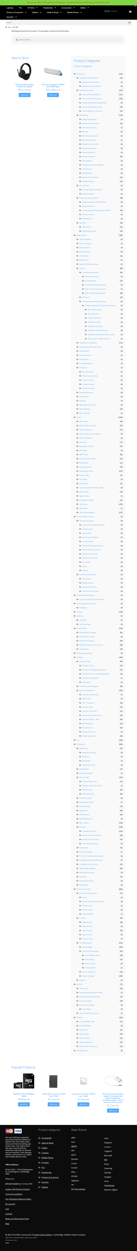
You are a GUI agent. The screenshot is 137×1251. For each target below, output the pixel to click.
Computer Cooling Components (94, 670)
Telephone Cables (94, 322)
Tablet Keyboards (85, 1042)
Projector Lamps (88, 384)
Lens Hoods (86, 562)
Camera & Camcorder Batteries (93, 525)
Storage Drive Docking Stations (90, 860)
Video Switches (84, 413)
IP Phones (86, 297)
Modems (85, 132)
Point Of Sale (84, 185)
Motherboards (87, 723)
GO (129, 22)
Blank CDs (85, 757)
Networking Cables (86, 471)
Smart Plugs (86, 1009)
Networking (83, 115)
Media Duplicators (85, 819)
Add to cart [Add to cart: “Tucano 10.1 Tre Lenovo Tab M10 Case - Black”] (83, 1104)
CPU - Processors (88, 703)
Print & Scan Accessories (88, 893)
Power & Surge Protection (88, 198)
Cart (7, 1209)
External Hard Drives (89, 781)
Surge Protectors (88, 206)
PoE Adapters (87, 161)
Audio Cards (86, 699)
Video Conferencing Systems (95, 293)
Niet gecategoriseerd (84, 653)
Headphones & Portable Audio (90, 347)
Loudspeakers (84, 351)
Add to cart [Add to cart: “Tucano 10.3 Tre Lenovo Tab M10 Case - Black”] (53, 1104)
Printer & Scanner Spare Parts (93, 901)
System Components (87, 690)
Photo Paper (89, 959)
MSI (105, 1159)
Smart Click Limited (42, 1234)
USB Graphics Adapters (87, 868)
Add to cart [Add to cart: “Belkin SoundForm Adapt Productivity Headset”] (24, 95)
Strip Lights (86, 682)
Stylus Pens (83, 1030)
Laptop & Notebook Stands (92, 107)
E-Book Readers (85, 1026)
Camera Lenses (87, 541)
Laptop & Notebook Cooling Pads (94, 103)
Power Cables (84, 475)
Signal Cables (84, 496)
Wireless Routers (88, 181)
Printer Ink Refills (88, 972)
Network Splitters (88, 152)
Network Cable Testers (90, 144)
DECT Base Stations (95, 310)
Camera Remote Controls (91, 550)
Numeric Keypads (85, 852)
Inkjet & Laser (87, 922)
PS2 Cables (83, 479)
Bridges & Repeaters (89, 119)
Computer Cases (88, 665)
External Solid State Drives (92, 786)
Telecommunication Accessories (94, 301)
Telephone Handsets (95, 326)
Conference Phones (92, 276)
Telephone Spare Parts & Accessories (101, 334)
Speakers (82, 401)
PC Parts (31, 8)
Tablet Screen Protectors (88, 1046)
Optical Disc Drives (89, 732)
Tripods (85, 570)
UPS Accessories (88, 214)
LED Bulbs (83, 620)
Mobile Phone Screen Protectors (91, 645)
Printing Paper (90, 968)
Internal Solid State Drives (91, 715)
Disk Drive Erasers (85, 798)
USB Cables (83, 504)
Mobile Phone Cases (86, 641)
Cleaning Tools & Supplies (88, 78)
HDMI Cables (84, 454)
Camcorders (86, 579)
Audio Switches (84, 252)
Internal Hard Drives (89, 711)
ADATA (74, 1146)
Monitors (82, 827)
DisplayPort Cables (86, 446)
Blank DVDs (86, 761)
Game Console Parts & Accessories (91, 599)
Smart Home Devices (87, 1005)
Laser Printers (87, 935)
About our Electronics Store (17, 1218)
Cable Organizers (85, 430)
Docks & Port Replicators (91, 94)
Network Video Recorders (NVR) (90, 992)
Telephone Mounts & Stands (98, 330)
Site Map (7, 1243)
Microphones (84, 359)
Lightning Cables (85, 467)
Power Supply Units (89, 736)
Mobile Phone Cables (87, 637)
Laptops (10, 8)
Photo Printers (87, 939)
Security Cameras (85, 1001)
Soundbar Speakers (86, 392)
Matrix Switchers (85, 355)
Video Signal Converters (88, 405)
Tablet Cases (84, 1034)
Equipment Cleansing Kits (91, 86)
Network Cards (87, 728)
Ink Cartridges (87, 947)
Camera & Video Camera (85, 517)
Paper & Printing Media (90, 951)
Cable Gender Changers (87, 425)
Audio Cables (84, 421)
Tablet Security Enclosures (89, 1013)
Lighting (80, 616)
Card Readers (84, 769)
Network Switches (88, 156)
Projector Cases (88, 380)
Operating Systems (89, 231)
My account (10, 1204)
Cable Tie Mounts (85, 438)
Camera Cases (87, 529)
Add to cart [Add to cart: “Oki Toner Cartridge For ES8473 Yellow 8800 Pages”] (53, 95)
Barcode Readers (88, 194)
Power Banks (84, 649)
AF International (78, 1189)
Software (82, 223)
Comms (82, 268)
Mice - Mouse (84, 823)
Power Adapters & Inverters (92, 111)
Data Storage (84, 777)
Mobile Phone (73, 12)
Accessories (66, 8)
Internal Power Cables (87, 459)
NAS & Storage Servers (90, 136)
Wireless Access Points (90, 177)
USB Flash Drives (88, 794)
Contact (8, 1214)
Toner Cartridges (88, 976)
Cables (83, 8)
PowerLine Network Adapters (93, 165)
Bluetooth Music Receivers (89, 264)
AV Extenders (84, 256)
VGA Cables (83, 508)
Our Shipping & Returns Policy (18, 1199)
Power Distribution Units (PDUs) (94, 202)
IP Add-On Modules (94, 318)
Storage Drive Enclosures (88, 864)
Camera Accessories (86, 521)
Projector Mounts (88, 388)
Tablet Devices (84, 1038)
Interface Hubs (84, 806)
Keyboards (83, 810)
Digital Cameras (88, 583)
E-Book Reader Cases (87, 1021)
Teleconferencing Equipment (95, 285)
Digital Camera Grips (89, 554)
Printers (82, 918)
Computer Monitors (89, 831)
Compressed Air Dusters (91, 82)
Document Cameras (89, 587)
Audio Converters (85, 243)
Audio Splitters (84, 247)
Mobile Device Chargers (87, 632)
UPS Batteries (87, 219)
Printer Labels (90, 963)
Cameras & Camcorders (87, 574)
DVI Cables (83, 450)
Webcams (82, 877)
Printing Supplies (85, 943)
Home (9, 27)
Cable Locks (83, 988)
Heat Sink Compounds (90, 678)
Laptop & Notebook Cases (91, 98)
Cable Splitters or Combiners (90, 434)
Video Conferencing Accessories (99, 339)
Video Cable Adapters (87, 512)
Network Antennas (89, 140)
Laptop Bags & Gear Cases (86, 603)
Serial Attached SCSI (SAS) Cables (91, 488)
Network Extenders (89, 148)
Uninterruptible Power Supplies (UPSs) (96, 210)
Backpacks (83, 608)
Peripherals (48, 8)
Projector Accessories (90, 376)
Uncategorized (82, 1050)
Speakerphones (90, 281)
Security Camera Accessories (89, 997)
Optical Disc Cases (88, 765)
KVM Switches (84, 814)
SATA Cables (83, 483)
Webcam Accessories (86, 872)
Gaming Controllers (86, 802)
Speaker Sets (84, 396)
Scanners (82, 980)
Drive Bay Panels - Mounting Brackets (95, 674)
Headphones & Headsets (88, 343)
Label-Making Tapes (92, 955)
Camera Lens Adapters (90, 537)
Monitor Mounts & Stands (91, 835)
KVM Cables (83, 463)
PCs (20, 8)
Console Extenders (86, 773)
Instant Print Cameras (90, 591)
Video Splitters (84, 409)
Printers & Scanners (15, 12)
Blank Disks (83, 748)
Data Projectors (88, 372)
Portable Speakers (86, 363)
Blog (7, 1223)
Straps (84, 566)
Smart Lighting (85, 624)
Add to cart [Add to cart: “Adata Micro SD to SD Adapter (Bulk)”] (24, 1104)
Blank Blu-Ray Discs (89, 752)
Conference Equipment (90, 272)
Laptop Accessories (86, 90)
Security (10, 17)
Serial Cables (84, 492)
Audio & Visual (53, 12)
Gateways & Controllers (90, 123)
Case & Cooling (84, 661)
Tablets (35, 12)
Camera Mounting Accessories (93, 546)
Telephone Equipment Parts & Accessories (100, 305)
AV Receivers (83, 260)
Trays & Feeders (87, 914)
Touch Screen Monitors (90, 843)
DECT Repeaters (94, 314)
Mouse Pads (83, 848)
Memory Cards (87, 790)
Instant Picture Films (90, 558)
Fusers (84, 897)
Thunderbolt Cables (86, 500)
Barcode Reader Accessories (92, 190)
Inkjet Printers (87, 926)
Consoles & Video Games (85, 595)
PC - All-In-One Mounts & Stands (91, 856)
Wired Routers (87, 173)
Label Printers (87, 930)
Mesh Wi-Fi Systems (89, 127)
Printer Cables (87, 906)
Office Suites (86, 227)
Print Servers (87, 169)
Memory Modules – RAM (90, 719)
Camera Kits (86, 533)
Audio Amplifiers (85, 239)
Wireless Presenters (86, 881)
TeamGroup (109, 1185)
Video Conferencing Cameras (95, 289)
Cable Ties (83, 442)
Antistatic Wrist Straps (90, 695)
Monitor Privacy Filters (90, 839)
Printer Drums (87, 910)
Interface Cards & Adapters (89, 686)
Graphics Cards (87, 707)
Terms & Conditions (13, 1194)
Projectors (83, 368)
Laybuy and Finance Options (17, 1189)
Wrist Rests (83, 885)
